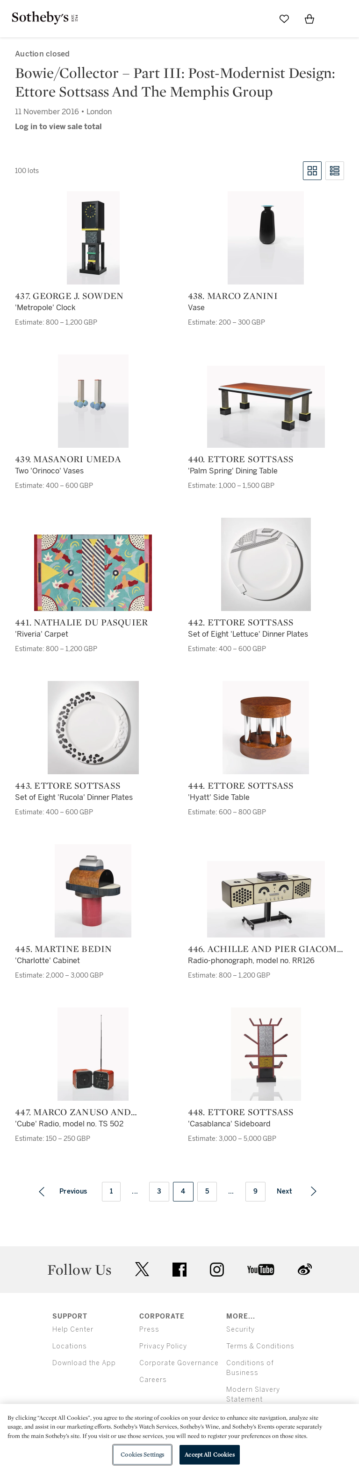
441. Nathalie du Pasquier (81, 622)
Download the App (84, 1363)
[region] (179, 1438)
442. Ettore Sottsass (241, 622)
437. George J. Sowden (69, 295)
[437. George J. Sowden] (93, 238)
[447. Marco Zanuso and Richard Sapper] (93, 1054)
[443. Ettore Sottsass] (93, 727)
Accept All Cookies (209, 1454)
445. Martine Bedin (63, 948)
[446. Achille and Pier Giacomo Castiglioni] (266, 899)
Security (240, 1329)
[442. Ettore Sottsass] (266, 564)
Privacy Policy (163, 1346)
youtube (260, 1269)
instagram (217, 1270)
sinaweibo (305, 1269)
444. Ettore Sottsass (241, 785)
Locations (69, 1346)
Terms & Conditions (260, 1346)
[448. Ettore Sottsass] (266, 1054)
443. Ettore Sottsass (68, 785)
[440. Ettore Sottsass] (266, 407)
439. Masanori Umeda (68, 459)
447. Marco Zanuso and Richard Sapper (73, 1112)
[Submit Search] (259, 18)
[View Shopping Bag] (309, 18)
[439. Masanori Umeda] (93, 401)
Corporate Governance (179, 1363)
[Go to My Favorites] (284, 18)
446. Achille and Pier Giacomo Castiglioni (266, 948)
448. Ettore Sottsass (241, 1112)
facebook (179, 1270)
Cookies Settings (142, 1454)
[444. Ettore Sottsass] (266, 727)
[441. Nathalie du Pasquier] (93, 573)
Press (149, 1329)
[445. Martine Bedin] (93, 890)
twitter (142, 1269)
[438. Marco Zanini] (266, 238)
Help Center (72, 1329)
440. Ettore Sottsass (241, 459)
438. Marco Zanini (233, 295)
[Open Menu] (334, 19)
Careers (153, 1380)
